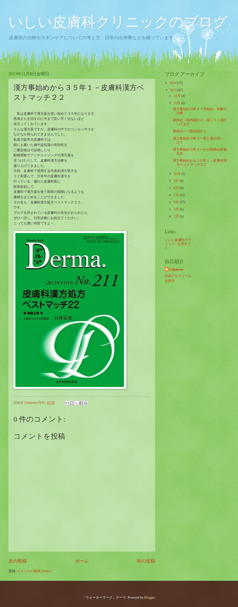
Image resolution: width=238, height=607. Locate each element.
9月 (177, 181)
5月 (177, 209)
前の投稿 (146, 560)
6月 (177, 202)
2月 (177, 216)
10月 (177, 174)
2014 (173, 83)
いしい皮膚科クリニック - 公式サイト (178, 244)
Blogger (149, 597)
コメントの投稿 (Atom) (34, 571)
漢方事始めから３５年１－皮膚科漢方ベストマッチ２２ (200, 162)
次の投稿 (17, 560)
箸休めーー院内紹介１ (190, 131)
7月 (177, 195)
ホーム (82, 560)
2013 (173, 90)
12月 (177, 96)
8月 (177, 188)
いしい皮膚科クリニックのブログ (118, 22)
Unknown (176, 269)
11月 (177, 103)
